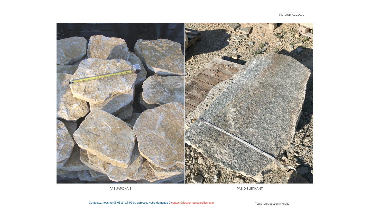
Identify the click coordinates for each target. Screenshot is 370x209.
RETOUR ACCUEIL (291, 14)
